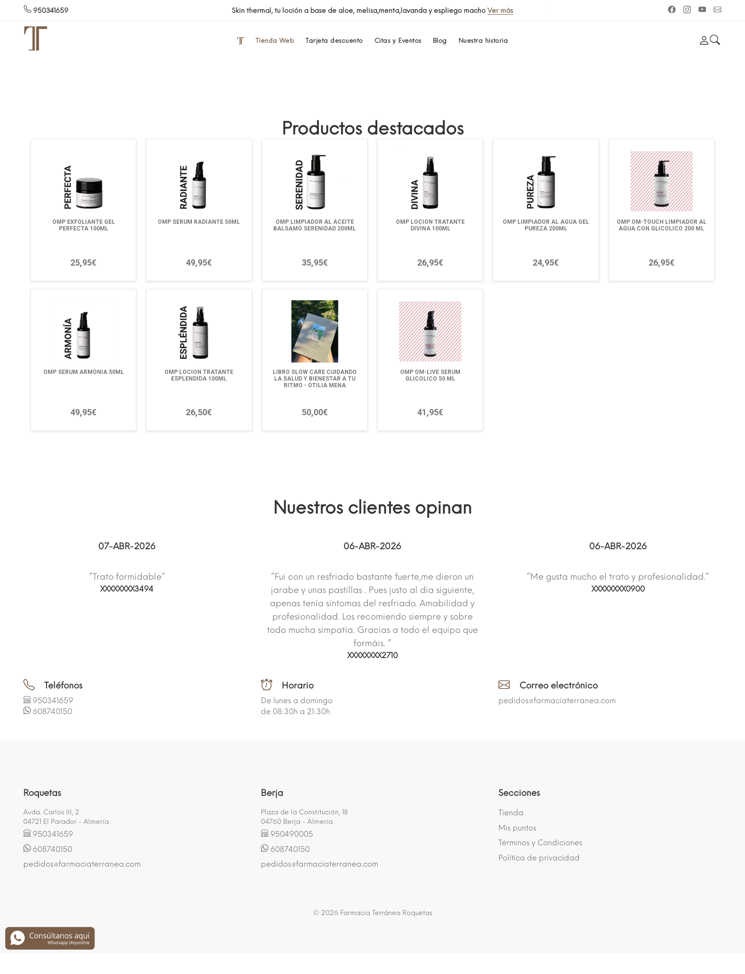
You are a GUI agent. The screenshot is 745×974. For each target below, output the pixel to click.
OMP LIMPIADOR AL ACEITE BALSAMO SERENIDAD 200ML (314, 225)
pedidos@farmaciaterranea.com (557, 700)
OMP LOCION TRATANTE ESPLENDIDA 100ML (198, 375)
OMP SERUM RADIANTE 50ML (199, 222)
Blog (440, 40)
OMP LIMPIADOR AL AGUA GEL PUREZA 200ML (546, 225)
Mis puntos (517, 827)
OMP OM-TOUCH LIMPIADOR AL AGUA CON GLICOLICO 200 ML (662, 225)
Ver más (500, 11)
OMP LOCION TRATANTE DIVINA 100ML (430, 225)
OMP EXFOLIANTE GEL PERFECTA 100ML (83, 225)
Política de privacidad (539, 857)
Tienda (511, 812)
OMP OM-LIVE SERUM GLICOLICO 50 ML (430, 375)
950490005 (291, 834)
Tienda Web (275, 40)
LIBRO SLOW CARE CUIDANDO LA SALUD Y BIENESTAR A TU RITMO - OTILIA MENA (315, 379)
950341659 (46, 11)
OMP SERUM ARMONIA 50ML (83, 372)
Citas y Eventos (397, 40)
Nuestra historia (483, 40)
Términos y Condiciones (540, 842)
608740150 (52, 711)
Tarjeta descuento (334, 40)
